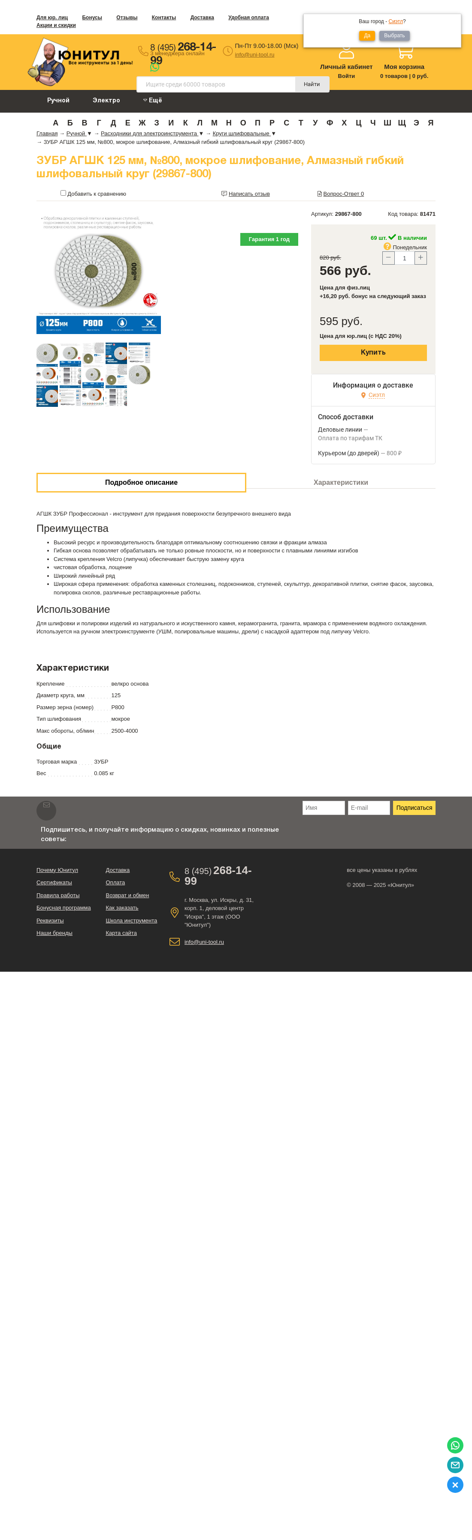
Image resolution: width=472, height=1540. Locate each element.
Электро (106, 101)
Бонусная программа (63, 907)
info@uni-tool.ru (255, 54)
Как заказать (122, 907)
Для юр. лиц (52, 18)
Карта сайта (121, 933)
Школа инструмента (131, 920)
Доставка (202, 18)
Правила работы (58, 895)
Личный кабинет (346, 66)
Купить (373, 353)
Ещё (152, 100)
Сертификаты (54, 882)
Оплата (115, 882)
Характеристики (341, 482)
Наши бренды (54, 933)
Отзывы (126, 18)
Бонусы (92, 18)
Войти (346, 76)
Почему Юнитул (57, 870)
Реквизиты (50, 920)
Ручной (58, 101)
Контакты (164, 18)
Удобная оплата (248, 18)
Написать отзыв (249, 194)
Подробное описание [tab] (141, 482)
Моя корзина (404, 66)
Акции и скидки (56, 25)
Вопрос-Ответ (344, 194)
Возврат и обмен (127, 895)
